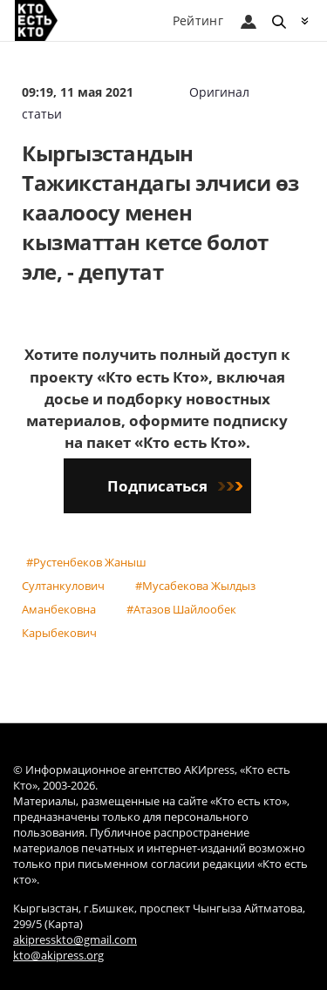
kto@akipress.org (58, 955)
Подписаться (174, 486)
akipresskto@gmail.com (75, 939)
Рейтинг (198, 20)
